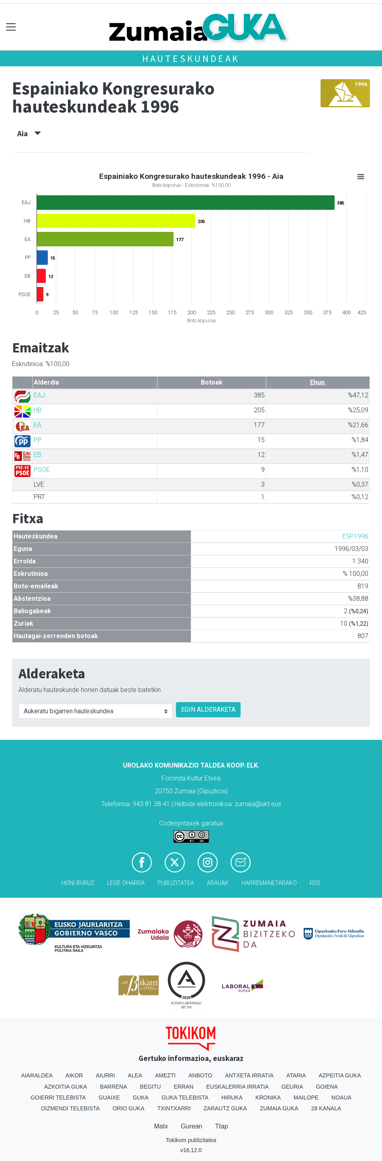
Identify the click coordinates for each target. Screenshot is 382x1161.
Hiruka (232, 1097)
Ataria (296, 1075)
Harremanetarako (269, 883)
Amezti (165, 1075)
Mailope (306, 1097)
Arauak (218, 883)
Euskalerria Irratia (237, 1086)
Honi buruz (77, 883)
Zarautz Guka (225, 1108)
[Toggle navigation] (11, 27)
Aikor (74, 1075)
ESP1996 (355, 536)
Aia (29, 133)
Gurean (191, 1126)
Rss (315, 883)
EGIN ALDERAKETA (208, 709)
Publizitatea (175, 883)
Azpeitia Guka (340, 1075)
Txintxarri (174, 1108)
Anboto (200, 1075)
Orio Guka (128, 1108)
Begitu (150, 1086)
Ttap (221, 1126)
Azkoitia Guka (65, 1086)
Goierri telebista (58, 1097)
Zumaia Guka (279, 1108)
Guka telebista (184, 1097)
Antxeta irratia (249, 1075)
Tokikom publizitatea (190, 1140)
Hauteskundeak (191, 58)
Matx (161, 1126)
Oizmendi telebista (70, 1108)
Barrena (113, 1086)
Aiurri (105, 1075)
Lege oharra (126, 883)
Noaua (341, 1097)
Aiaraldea (37, 1075)
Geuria (292, 1086)
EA (37, 425)
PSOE (42, 469)
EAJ (39, 395)
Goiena (326, 1086)
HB (38, 410)
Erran (183, 1086)
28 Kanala (326, 1108)
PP (38, 440)
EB (37, 455)
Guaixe (109, 1097)
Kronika (268, 1097)
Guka (141, 1097)
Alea (135, 1075)
